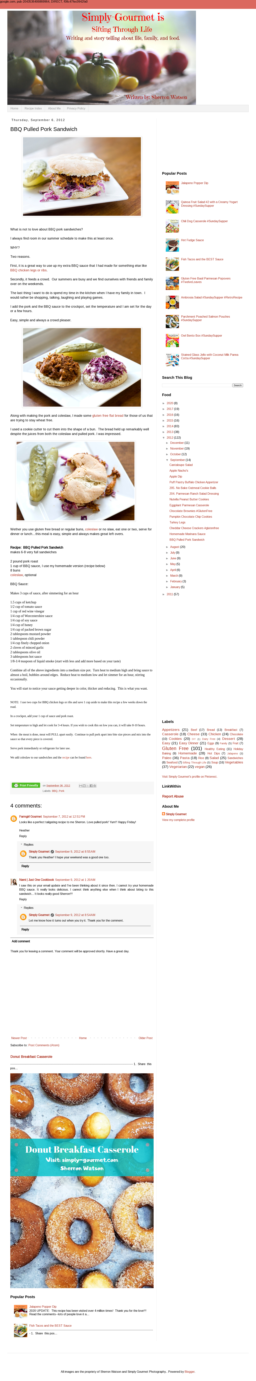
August (175, 546)
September (178, 460)
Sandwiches (235, 758)
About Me (54, 108)
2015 (170, 420)
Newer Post (19, 1038)
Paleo (166, 758)
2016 (170, 414)
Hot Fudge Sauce (192, 240)
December (177, 442)
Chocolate (236, 734)
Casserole (170, 734)
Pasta (185, 758)
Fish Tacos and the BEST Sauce (50, 1325)
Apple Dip (175, 476)
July (173, 552)
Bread (211, 729)
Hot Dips (213, 753)
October (176, 454)
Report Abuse (173, 796)
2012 (170, 437)
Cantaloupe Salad (181, 464)
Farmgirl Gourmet (30, 816)
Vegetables (234, 762)
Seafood (172, 762)
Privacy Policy (76, 108)
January (175, 587)
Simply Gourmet (39, 851)
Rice (201, 758)
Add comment (21, 941)
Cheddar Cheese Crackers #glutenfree (194, 528)
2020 (170, 403)
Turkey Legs (177, 522)
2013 (170, 431)
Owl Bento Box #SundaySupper (201, 335)
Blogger (189, 1371)
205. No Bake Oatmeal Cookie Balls (192, 488)
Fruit (236, 743)
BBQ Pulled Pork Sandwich (186, 539)
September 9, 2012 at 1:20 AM (75, 879)
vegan (200, 767)
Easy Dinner (189, 743)
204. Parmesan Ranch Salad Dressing (194, 493)
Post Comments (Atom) (43, 1045)
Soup (214, 762)
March (174, 575)
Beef (194, 729)
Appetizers (171, 730)
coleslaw (91, 529)
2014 (170, 426)
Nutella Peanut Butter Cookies (189, 499)
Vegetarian (178, 767)
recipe (65, 757)
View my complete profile (178, 819)
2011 (170, 594)
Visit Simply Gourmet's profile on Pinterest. (190, 776)
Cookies (175, 739)
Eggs (210, 743)
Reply (23, 836)
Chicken (214, 734)
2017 (170, 408)
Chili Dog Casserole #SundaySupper (204, 221)
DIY (194, 739)
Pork (61, 790)
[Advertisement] (189, 141)
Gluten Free (175, 748)
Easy (166, 743)
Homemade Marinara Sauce (187, 534)
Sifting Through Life (194, 762)
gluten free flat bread (107, 415)
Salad (214, 758)
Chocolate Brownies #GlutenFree (190, 511)
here (88, 757)
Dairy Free (208, 738)
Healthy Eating (215, 749)
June (173, 558)
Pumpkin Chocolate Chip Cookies (190, 516)
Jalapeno (232, 753)
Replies (29, 844)
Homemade (187, 753)
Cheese (193, 734)
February (176, 581)
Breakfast (231, 729)
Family (223, 743)
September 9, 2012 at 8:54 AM (75, 915)
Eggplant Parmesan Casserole (189, 505)
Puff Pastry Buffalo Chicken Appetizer (193, 482)
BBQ (54, 790)
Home (14, 108)
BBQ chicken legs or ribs (28, 270)
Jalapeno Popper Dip (43, 1306)
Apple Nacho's (178, 470)
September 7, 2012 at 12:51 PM (64, 816)
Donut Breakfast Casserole (31, 1057)
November (177, 448)
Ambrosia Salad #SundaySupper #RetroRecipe (211, 297)
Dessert (228, 739)
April (173, 569)
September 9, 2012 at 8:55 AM (75, 851)
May (173, 564)
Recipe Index (33, 108)
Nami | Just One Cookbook (36, 879)
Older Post (146, 1038)
